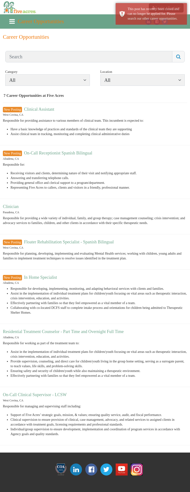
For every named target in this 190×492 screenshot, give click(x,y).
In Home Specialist (40, 277)
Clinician (11, 206)
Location (106, 72)
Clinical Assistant (39, 109)
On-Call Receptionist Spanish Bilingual (58, 153)
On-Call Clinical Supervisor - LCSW (35, 394)
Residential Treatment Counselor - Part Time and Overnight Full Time (63, 331)
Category (11, 72)
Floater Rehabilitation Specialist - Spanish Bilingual (69, 242)
